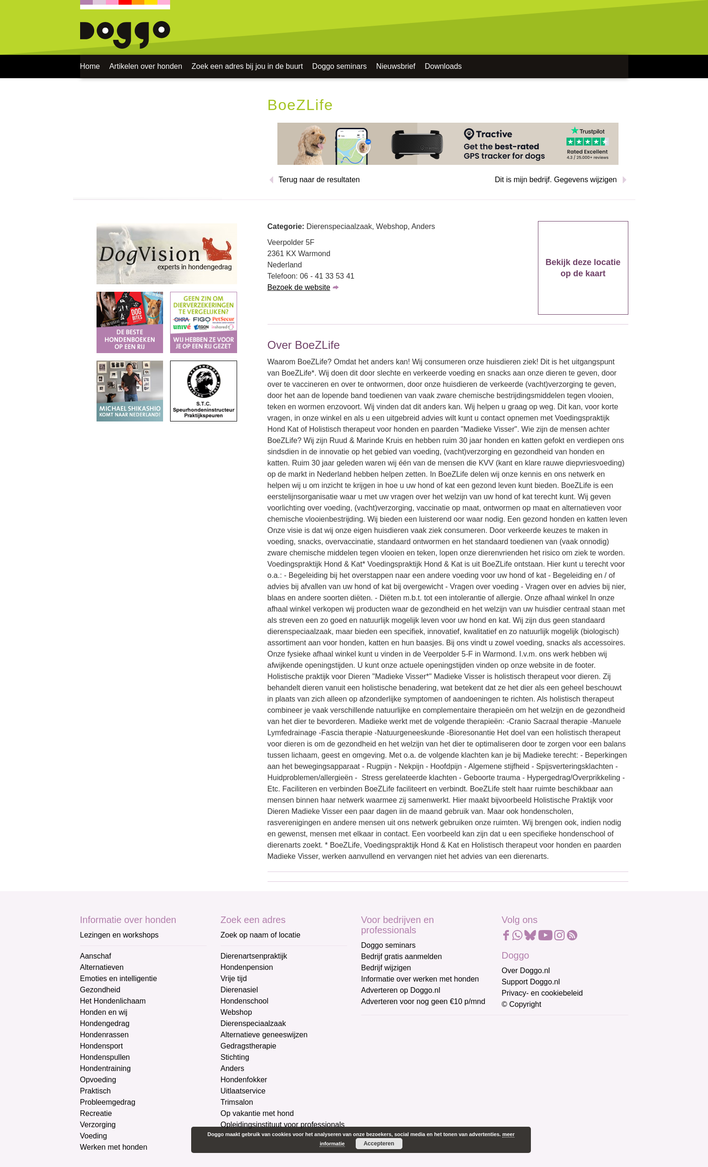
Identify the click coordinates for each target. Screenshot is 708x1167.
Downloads (443, 66)
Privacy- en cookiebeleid (542, 993)
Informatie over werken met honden (420, 979)
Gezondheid (100, 990)
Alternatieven (102, 967)
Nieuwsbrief (396, 66)
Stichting (235, 1057)
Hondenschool (244, 1001)
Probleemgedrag (107, 1102)
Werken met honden (114, 1147)
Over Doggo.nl (526, 971)
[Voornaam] (428, 1072)
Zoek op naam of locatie (261, 935)
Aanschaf (96, 956)
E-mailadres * (385, 1026)
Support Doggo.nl (531, 982)
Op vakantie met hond (257, 1113)
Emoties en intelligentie (118, 978)
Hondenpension (247, 967)
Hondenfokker (244, 1080)
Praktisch (95, 1091)
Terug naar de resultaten (319, 180)
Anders (233, 1068)
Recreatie (96, 1113)
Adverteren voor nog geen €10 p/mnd (423, 1001)
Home (90, 66)
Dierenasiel (239, 990)
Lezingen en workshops (119, 935)
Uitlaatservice (243, 1091)
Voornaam (379, 1057)
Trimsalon (237, 1102)
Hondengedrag (105, 1023)
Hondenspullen (105, 1057)
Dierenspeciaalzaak (253, 1023)
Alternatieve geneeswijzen (264, 1035)
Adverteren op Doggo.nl (400, 990)
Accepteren (379, 1143)
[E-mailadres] (428, 1041)
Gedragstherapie (248, 1046)
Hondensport (101, 1046)
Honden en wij (103, 1012)
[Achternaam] (428, 1103)
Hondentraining (105, 1068)
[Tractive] (448, 143)
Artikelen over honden (145, 66)
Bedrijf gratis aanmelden (401, 956)
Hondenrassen (104, 1035)
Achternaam (382, 1088)
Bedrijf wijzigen (386, 968)
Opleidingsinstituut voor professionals (283, 1125)
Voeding (93, 1136)
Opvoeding (98, 1080)
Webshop (236, 1012)
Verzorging (98, 1125)
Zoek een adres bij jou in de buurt (247, 66)
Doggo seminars (339, 66)
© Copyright (522, 1004)
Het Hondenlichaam (113, 1001)
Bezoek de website (299, 287)
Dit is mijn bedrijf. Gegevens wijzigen (556, 180)
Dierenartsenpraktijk (254, 956)
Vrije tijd (234, 978)
